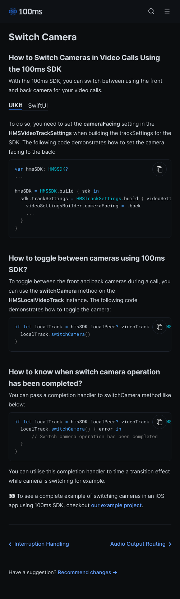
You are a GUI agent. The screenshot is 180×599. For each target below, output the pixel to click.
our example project (116, 499)
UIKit (15, 105)
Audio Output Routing (142, 538)
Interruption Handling (37, 538)
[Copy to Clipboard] (159, 169)
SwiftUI (38, 105)
